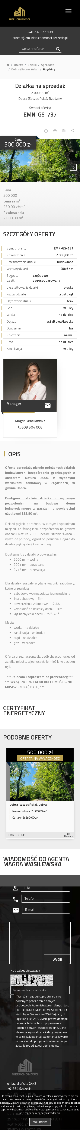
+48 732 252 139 (40, 31)
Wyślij (57, 959)
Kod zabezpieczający (25, 970)
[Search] (40, 48)
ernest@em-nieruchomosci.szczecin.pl (40, 37)
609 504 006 (30, 427)
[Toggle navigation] (68, 12)
